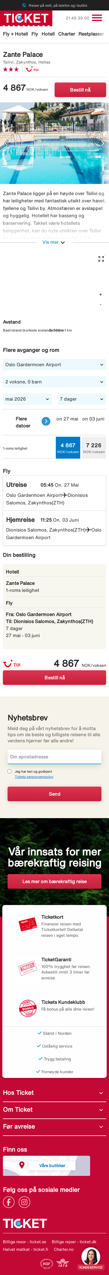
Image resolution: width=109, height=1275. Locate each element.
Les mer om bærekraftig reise (54, 881)
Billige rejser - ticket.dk (74, 1242)
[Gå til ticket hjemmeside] (26, 17)
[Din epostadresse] (54, 757)
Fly (34, 33)
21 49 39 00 (78, 18)
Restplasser (91, 33)
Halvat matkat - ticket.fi (25, 1249)
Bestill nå (80, 89)
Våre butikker (52, 1165)
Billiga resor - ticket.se (24, 1242)
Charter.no (64, 1249)
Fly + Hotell (15, 33)
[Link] (10, 1201)
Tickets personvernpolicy (34, 776)
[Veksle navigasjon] (97, 17)
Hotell (48, 33)
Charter (66, 33)
